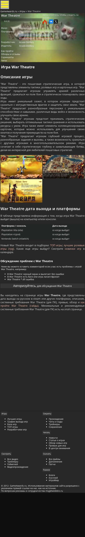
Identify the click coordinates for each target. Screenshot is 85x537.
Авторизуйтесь (20, 321)
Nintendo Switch (29, 48)
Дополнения (55, 503)
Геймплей (14, 506)
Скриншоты (9, 71)
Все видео (14, 500)
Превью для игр (57, 487)
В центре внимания (59, 489)
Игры (23, 14)
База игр (14, 465)
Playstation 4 (28, 44)
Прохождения (56, 460)
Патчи (52, 506)
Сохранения (55, 468)
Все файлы (54, 500)
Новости (53, 479)
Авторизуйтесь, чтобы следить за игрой (60, 21)
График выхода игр (19, 463)
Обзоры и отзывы (13, 67)
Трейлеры (14, 503)
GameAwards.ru (10, 14)
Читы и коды (55, 463)
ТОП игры (64, 276)
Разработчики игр (19, 471)
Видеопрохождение (19, 508)
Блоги (52, 517)
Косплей (53, 519)
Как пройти (9, 63)
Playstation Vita (29, 39)
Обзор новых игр (58, 484)
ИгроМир (54, 522)
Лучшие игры (16, 460)
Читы (6, 75)
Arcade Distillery (29, 52)
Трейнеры (54, 465)
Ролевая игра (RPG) (31, 35)
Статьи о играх (57, 481)
